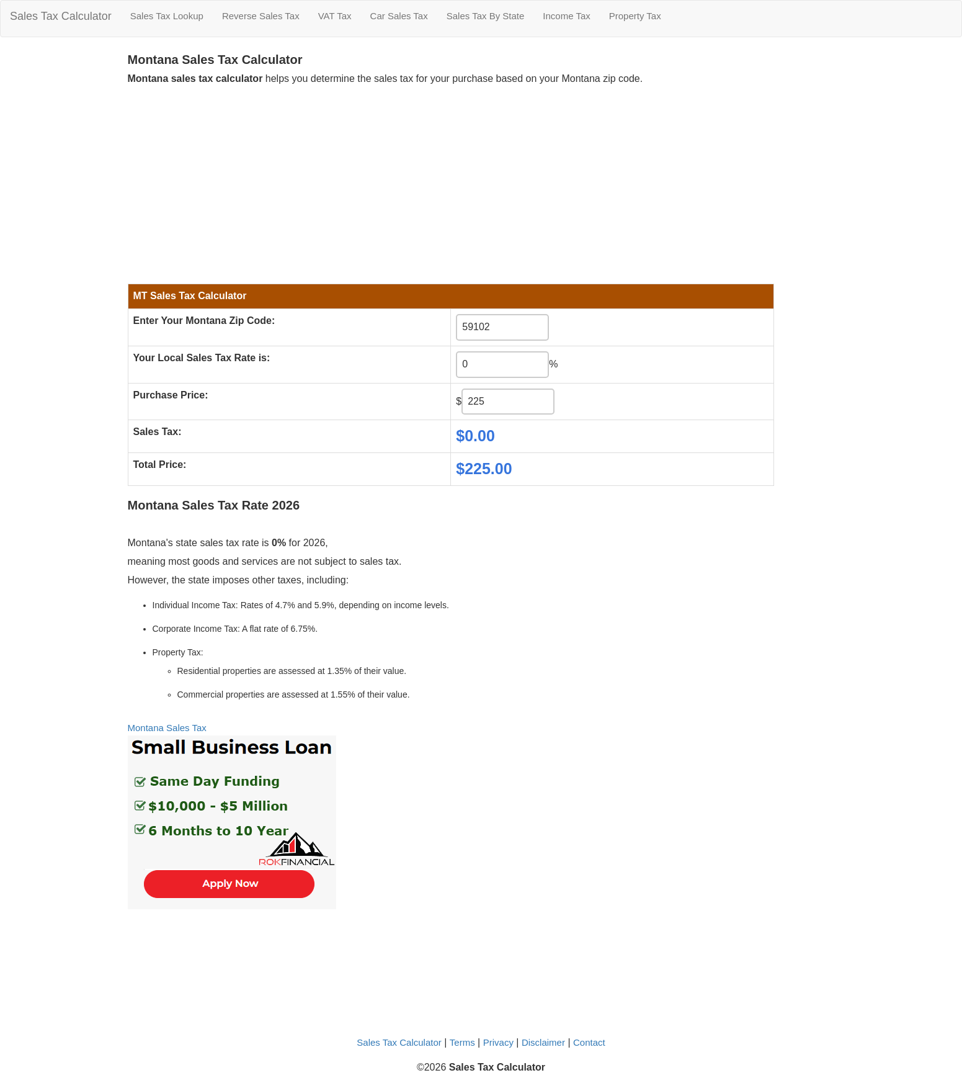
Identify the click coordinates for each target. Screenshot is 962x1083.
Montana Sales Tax (167, 727)
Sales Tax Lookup (166, 16)
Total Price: (160, 464)
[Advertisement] (451, 181)
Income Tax (566, 16)
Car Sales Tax (399, 16)
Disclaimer (543, 1042)
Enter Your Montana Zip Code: (204, 320)
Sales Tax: (157, 431)
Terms (462, 1042)
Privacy (498, 1042)
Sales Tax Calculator (61, 16)
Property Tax (635, 16)
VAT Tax (335, 16)
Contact (589, 1042)
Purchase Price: (170, 395)
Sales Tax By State (486, 16)
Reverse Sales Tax (261, 16)
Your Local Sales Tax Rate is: (201, 358)
